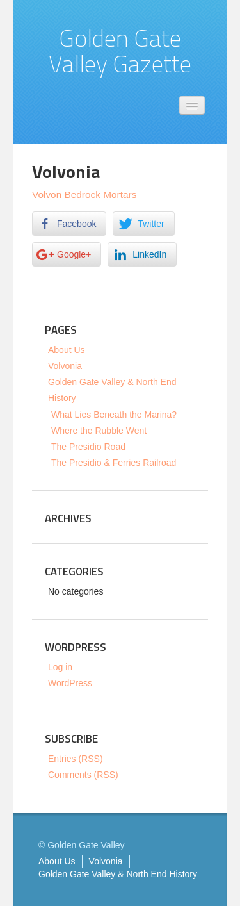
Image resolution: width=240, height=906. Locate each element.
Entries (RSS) (75, 759)
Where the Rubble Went (99, 430)
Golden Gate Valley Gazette (120, 50)
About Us (66, 350)
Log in (60, 667)
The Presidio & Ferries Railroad (113, 462)
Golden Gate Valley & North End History (117, 874)
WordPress (70, 683)
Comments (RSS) (83, 775)
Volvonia (65, 366)
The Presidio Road (88, 446)
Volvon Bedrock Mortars (84, 194)
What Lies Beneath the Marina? (114, 414)
